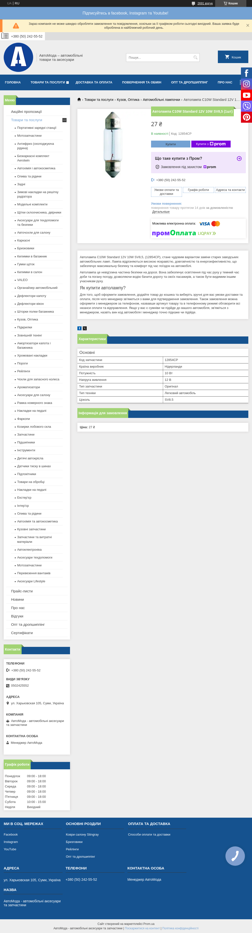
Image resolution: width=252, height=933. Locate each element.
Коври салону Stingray (82, 834)
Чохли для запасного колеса (38, 379)
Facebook (11, 834)
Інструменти (26, 450)
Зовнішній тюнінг (29, 335)
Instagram (11, 842)
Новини (17, 599)
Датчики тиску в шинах (34, 466)
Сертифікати (22, 633)
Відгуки (17, 616)
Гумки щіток (25, 264)
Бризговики (74, 842)
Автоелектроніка (29, 549)
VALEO (22, 280)
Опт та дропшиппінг (189, 82)
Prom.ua (148, 924)
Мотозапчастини (29, 135)
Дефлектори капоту (31, 296)
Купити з (211, 144)
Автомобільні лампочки (161, 100)
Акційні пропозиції (26, 111)
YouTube (10, 849)
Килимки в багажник (32, 256)
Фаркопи (23, 419)
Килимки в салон (29, 272)
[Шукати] (195, 57)
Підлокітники (26, 474)
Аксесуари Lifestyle (31, 581)
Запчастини (25, 434)
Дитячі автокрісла (30, 458)
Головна (13, 82)
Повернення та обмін (141, 82)
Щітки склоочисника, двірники (39, 212)
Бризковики (25, 248)
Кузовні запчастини (31, 529)
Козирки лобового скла (34, 426)
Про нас (225, 82)
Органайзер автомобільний (37, 288)
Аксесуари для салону (33, 395)
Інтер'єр (23, 505)
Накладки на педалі (31, 411)
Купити (171, 144)
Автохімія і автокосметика (36, 168)
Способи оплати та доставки (149, 834)
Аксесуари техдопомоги (34, 557)
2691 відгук (205, 3)
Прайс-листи (22, 591)
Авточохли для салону (33, 232)
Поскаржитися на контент (142, 928)
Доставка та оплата (94, 82)
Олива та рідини (29, 176)
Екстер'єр (24, 497)
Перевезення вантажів (34, 573)
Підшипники (26, 442)
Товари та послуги (47, 82)
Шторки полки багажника (35, 311)
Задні (21, 184)
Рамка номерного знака (34, 403)
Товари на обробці (30, 482)
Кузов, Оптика (128, 100)
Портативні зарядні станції (36, 128)
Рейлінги (23, 371)
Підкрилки (24, 327)
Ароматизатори (28, 387)
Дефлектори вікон (30, 304)
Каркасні (23, 240)
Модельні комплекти (32, 204)
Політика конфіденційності (180, 928)
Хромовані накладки (32, 355)
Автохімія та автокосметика (37, 521)
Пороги (22, 363)
